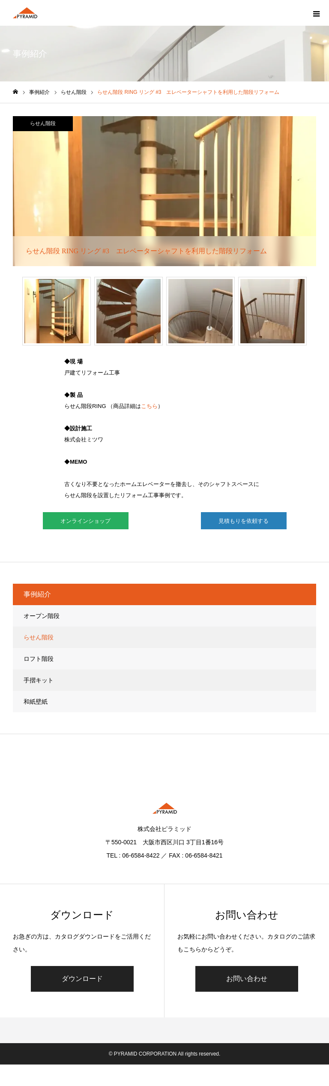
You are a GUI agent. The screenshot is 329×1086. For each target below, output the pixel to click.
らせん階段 (43, 123)
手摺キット (39, 680)
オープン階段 (42, 615)
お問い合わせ (246, 978)
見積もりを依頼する (243, 521)
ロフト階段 (39, 658)
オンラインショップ (85, 521)
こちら (149, 406)
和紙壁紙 (36, 701)
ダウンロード (82, 978)
